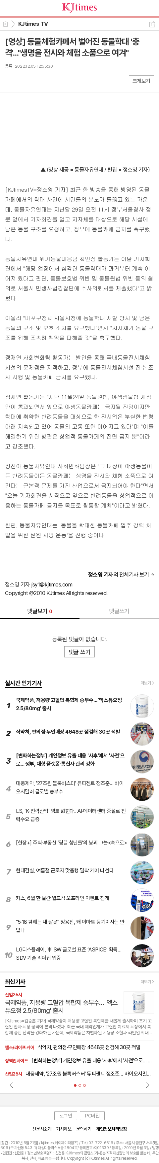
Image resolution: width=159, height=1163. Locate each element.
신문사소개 (41, 1129)
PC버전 (92, 1116)
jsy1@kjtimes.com (51, 584)
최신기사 (15, 981)
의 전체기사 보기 (118, 574)
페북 (11, 80)
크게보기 (141, 81)
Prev (12, 1085)
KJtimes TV (33, 23)
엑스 (24, 80)
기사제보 (63, 1129)
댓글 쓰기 (79, 651)
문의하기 (83, 1129)
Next (147, 1085)
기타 (50, 80)
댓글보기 (39, 611)
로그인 (66, 1116)
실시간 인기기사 (23, 683)
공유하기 (152, 24)
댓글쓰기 (119, 611)
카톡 (37, 80)
